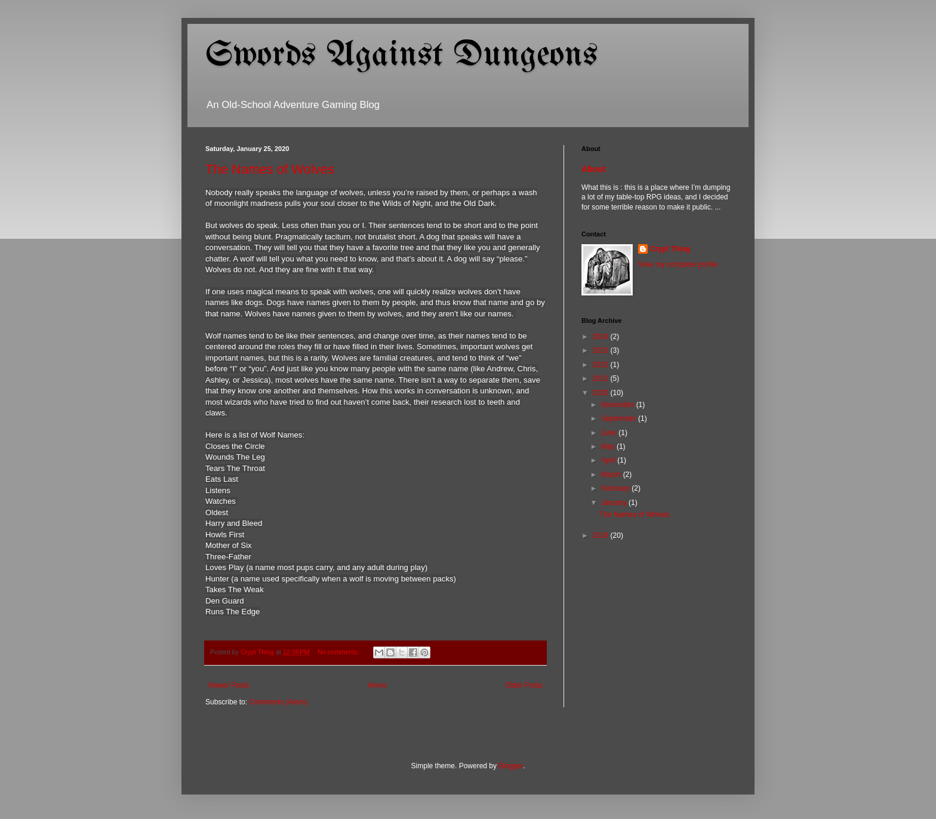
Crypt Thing (670, 249)
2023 (602, 350)
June (609, 433)
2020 (602, 393)
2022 (602, 365)
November (618, 405)
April (609, 460)
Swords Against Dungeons (401, 55)
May (609, 446)
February (616, 488)
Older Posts (524, 685)
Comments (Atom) (278, 702)
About (593, 169)
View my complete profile (678, 264)
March (612, 474)
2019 (602, 535)
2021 (602, 378)
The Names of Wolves (269, 169)
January (615, 502)
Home (377, 685)
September (619, 418)
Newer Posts (228, 685)
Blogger (510, 766)
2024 (602, 336)
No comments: (339, 651)
